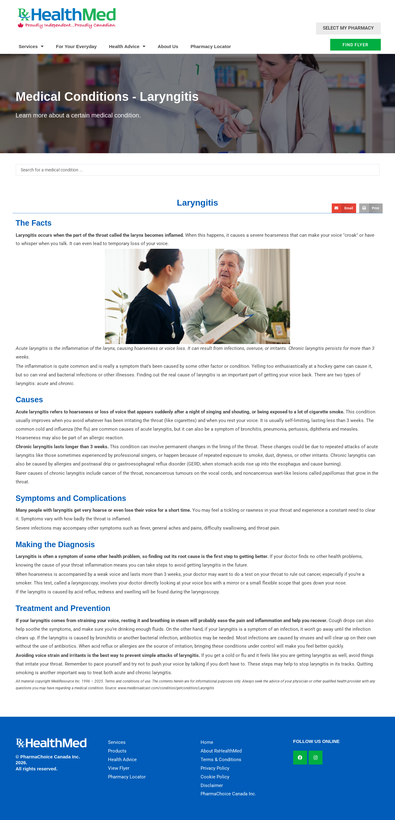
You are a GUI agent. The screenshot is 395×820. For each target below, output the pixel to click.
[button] (344, 208)
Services (31, 46)
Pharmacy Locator (211, 46)
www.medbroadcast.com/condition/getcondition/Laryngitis (166, 688)
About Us (168, 46)
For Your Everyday (76, 46)
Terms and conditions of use (127, 681)
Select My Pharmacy (348, 28)
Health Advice (127, 46)
